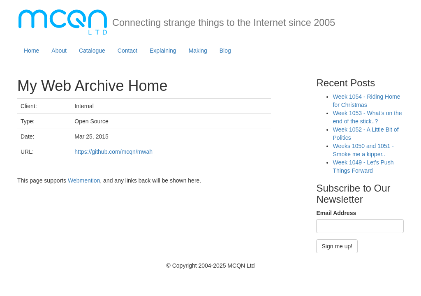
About (59, 50)
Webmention (84, 180)
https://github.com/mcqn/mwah (113, 151)
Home (31, 50)
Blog (225, 50)
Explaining (163, 50)
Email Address (336, 213)
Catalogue (92, 50)
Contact (127, 50)
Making (198, 50)
